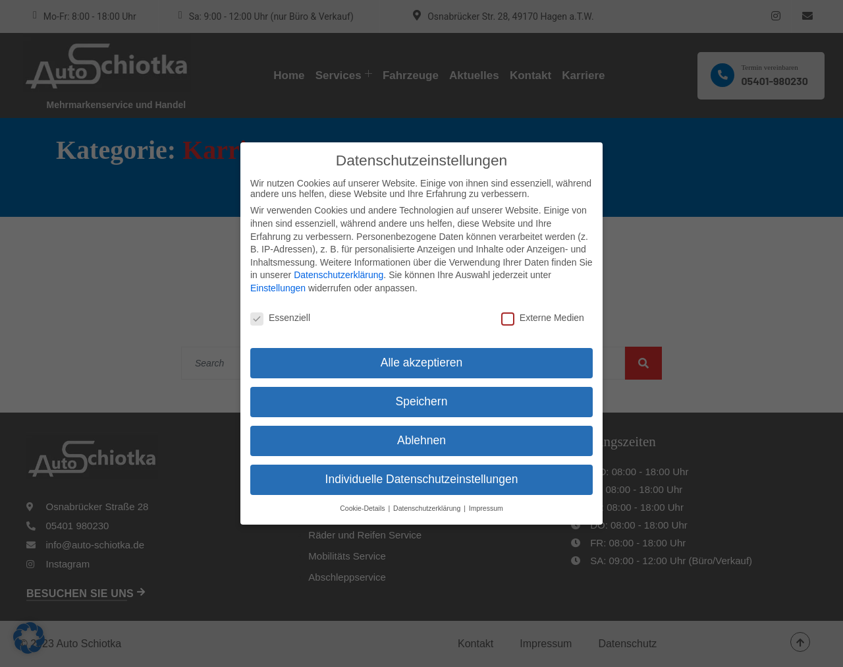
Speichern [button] (422, 390)
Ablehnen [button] (421, 429)
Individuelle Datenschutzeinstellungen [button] (421, 468)
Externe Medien (542, 306)
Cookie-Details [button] (363, 497)
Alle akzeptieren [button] (422, 352)
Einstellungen (278, 277)
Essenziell (280, 306)
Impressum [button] (486, 497)
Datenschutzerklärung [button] (427, 497)
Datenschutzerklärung (338, 263)
